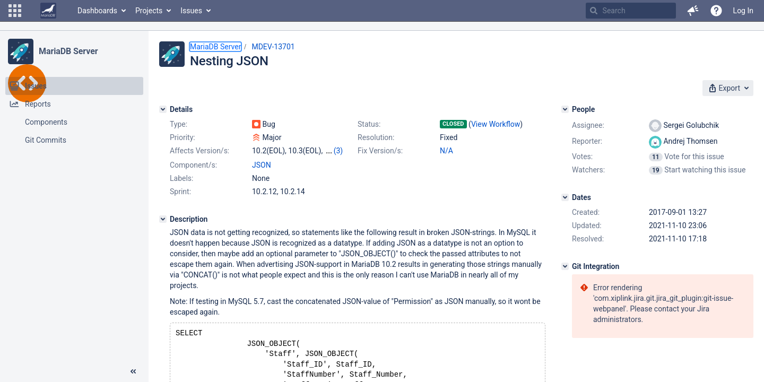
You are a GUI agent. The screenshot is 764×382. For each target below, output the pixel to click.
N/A (446, 150)
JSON (261, 165)
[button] (14, 10)
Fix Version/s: (380, 150)
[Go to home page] (48, 10)
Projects (148, 10)
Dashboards (97, 10)
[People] (565, 109)
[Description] (163, 219)
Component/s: (193, 165)
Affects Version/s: (199, 150)
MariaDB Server (68, 51)
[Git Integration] (565, 266)
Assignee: (588, 125)
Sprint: (180, 191)
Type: (178, 124)
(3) (338, 150)
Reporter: (587, 141)
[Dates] (565, 197)
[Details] (163, 109)
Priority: (182, 137)
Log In (743, 10)
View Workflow (495, 124)
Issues (191, 10)
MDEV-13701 (272, 46)
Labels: (181, 178)
